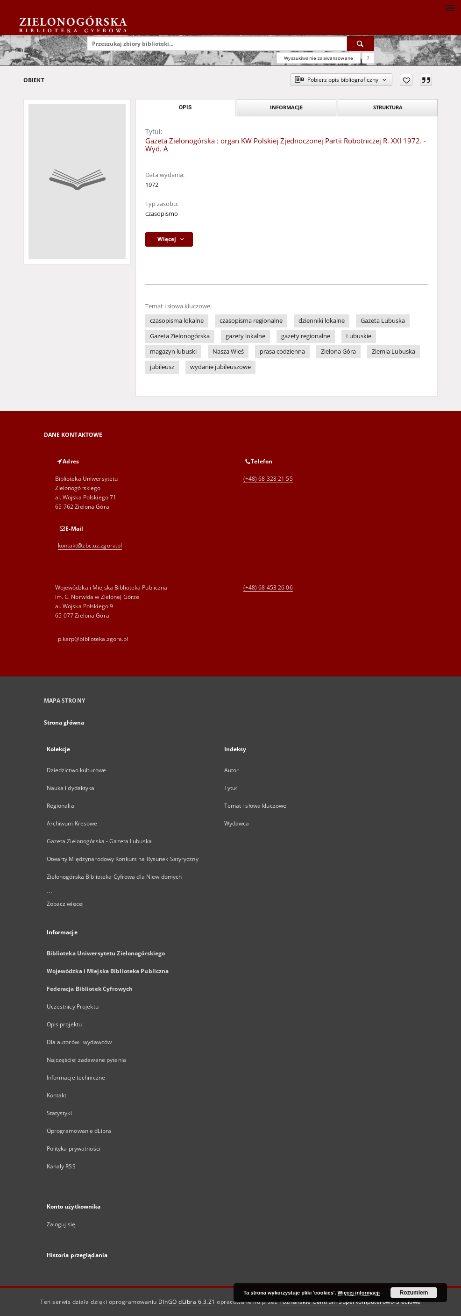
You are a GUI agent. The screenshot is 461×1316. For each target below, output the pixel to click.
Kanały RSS (61, 1166)
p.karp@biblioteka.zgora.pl (93, 639)
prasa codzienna (282, 352)
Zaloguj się (61, 1224)
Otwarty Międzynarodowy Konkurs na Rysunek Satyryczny (123, 859)
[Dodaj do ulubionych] (406, 80)
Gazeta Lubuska (383, 321)
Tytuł (230, 788)
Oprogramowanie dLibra (79, 1131)
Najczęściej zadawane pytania (86, 1060)
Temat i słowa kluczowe (255, 806)
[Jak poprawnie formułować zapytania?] (368, 58)
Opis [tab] (185, 107)
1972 (151, 185)
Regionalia (60, 806)
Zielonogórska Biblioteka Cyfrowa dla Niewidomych (114, 877)
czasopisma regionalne (251, 321)
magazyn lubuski (173, 352)
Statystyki (59, 1113)
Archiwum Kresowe (72, 823)
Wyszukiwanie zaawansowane (318, 58)
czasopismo (161, 214)
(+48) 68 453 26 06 (268, 587)
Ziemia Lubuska (393, 352)
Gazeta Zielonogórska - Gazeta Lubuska (99, 841)
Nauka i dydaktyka (71, 788)
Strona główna (64, 722)
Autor (231, 770)
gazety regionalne (305, 336)
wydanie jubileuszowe (220, 367)
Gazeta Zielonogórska (180, 336)
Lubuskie (358, 336)
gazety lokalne (245, 336)
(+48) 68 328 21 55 (268, 479)
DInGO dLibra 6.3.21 (186, 1302)
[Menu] (450, 7)
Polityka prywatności (73, 1148)
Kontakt (57, 1095)
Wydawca (236, 823)
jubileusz (162, 367)
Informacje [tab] (286, 107)
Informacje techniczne (76, 1077)
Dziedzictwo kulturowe (76, 770)
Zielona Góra (338, 352)
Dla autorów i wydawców (79, 1042)
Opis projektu (64, 1024)
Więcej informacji (359, 1292)
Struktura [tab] (388, 107)
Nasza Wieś (228, 352)
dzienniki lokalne (321, 321)
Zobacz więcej (65, 904)
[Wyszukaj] (360, 43)
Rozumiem (414, 1292)
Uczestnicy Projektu (73, 1006)
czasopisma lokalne (177, 321)
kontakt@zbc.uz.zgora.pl (90, 545)
